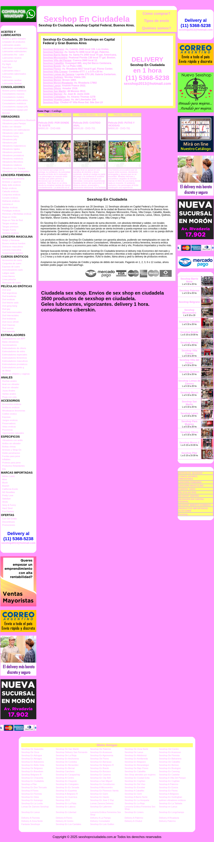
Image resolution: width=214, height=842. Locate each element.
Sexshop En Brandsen (32, 771)
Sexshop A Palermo (168, 784)
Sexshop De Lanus (134, 752)
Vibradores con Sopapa (13, 168)
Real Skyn (7, 67)
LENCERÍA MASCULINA (190, 485)
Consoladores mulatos (13, 97)
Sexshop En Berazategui (137, 765)
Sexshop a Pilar (29, 784)
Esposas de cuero (11, 266)
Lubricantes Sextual (12, 83)
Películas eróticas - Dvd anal (57, 115)
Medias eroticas (10, 207)
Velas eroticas (9, 426)
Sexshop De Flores (99, 758)
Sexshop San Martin (54, 91)
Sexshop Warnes (52, 94)
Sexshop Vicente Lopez (56, 99)
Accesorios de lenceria (13, 178)
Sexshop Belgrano (53, 49)
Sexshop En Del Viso (135, 784)
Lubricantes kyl (9, 61)
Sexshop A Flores (30, 790)
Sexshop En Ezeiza (168, 787)
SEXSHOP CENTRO (188, 496)
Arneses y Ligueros (11, 182)
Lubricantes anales (11, 45)
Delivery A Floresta (30, 818)
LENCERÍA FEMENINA (190, 482)
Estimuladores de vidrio (13, 351)
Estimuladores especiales (14, 354)
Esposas (6, 417)
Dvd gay (6, 309)
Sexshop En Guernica (66, 797)
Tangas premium (10, 226)
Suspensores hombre (12, 253)
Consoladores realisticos (14, 103)
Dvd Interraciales (10, 315)
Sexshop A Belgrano (169, 794)
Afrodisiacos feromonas (13, 410)
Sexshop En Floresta (31, 794)
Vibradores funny (10, 136)
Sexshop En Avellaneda (136, 758)
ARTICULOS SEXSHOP (190, 473)
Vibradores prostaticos (13, 155)
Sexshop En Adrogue (31, 755)
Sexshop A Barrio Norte (136, 797)
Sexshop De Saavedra (32, 749)
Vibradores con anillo (12, 440)
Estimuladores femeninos (14, 358)
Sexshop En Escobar (135, 787)
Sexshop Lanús (52, 85)
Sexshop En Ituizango (32, 800)
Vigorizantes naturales (13, 433)
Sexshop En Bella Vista (32, 765)
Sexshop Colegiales (54, 96)
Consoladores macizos (13, 94)
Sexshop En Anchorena (67, 758)
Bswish (5, 486)
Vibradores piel (9, 142)
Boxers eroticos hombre (13, 243)
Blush (5, 482)
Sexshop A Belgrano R (67, 794)
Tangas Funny (9, 230)
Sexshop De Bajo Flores (136, 768)
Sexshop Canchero (65, 771)
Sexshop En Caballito (135, 771)
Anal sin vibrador (10, 387)
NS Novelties (8, 492)
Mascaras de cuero (11, 282)
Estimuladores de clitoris (14, 348)
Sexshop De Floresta (169, 755)
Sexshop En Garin (99, 794)
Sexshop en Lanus (168, 806)
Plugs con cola (9, 397)
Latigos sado (8, 273)
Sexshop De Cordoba (66, 762)
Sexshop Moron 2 (189, 442)
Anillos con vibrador (11, 126)
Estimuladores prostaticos (14, 364)
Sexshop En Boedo (99, 768)
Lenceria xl (7, 204)
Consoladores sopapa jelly (15, 106)
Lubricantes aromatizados (14, 48)
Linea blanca (8, 276)
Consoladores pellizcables (15, 100)
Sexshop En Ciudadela (87, 19)
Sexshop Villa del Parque (57, 60)
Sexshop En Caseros (100, 774)
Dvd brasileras (9, 296)
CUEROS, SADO (186, 489)
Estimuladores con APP (13, 338)
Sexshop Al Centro (65, 778)
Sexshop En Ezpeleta (66, 790)
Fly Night (6, 64)
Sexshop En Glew (30, 797)
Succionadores (9, 345)
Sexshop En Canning (169, 771)
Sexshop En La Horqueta (137, 800)
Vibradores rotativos (12, 165)
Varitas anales (9, 394)
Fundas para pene (11, 456)
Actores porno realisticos (14, 90)
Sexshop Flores (52, 68)
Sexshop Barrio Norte (55, 54)
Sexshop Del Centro (169, 749)
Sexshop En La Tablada (170, 803)
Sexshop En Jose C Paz (102, 800)
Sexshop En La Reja (135, 803)
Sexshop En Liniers (134, 812)
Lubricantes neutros (12, 58)
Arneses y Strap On (11, 450)
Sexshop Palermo (53, 52)
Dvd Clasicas (8, 325)
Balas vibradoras (10, 342)
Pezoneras (7, 430)
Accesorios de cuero (12, 260)
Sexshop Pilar (51, 102)
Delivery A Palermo (134, 818)
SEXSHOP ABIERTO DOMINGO (194, 505)
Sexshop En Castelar (169, 774)
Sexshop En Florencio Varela (104, 790)
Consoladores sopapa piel (15, 110)
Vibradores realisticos (12, 158)
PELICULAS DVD (187, 492)
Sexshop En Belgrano (135, 762)
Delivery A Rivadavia (169, 818)
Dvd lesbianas (9, 318)
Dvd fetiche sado (10, 302)
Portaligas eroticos (11, 210)
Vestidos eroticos (10, 233)
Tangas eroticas (10, 223)
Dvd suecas (8, 328)
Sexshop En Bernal (65, 768)
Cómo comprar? (156, 14)
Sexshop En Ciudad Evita (137, 778)
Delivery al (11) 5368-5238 (18, 536)
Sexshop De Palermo (100, 749)
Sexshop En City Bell (100, 778)
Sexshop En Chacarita (32, 778)
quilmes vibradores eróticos (172, 800)
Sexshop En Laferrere (101, 806)
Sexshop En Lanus (30, 812)
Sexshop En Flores (168, 790)
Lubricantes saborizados (14, 74)
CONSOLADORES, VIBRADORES (188, 477)
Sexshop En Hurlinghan (170, 797)
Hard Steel (7, 508)
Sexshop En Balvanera (170, 758)
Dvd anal (6, 290)
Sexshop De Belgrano (32, 768)
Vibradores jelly (9, 139)
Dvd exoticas (8, 299)
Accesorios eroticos (11, 404)
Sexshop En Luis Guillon (102, 824)
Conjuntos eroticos (11, 194)
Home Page (43, 111)
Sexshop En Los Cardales (68, 824)
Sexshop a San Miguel (101, 781)
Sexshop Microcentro (55, 57)
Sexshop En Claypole (66, 781)
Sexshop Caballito (53, 63)
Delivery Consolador (100, 821)
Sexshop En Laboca (65, 806)
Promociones (8, 525)
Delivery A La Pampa (100, 818)
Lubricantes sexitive (12, 80)
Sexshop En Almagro (31, 758)
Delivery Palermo (167, 821)
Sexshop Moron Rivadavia (58, 82)
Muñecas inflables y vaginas (16, 374)
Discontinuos (8, 522)
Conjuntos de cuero (11, 263)
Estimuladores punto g (13, 367)
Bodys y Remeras (11, 240)
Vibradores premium (12, 152)
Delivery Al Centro (64, 821)
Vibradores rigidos (11, 149)
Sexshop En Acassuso (101, 752)
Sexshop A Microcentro (101, 787)
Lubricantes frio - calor (13, 54)
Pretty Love (7, 495)
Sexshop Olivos (52, 88)
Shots (5, 502)
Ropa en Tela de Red (12, 220)
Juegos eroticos (10, 420)
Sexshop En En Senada (67, 787)
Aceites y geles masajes (14, 38)
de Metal (6, 370)
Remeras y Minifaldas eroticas (17, 214)
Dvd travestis (8, 331)
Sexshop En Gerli (133, 794)
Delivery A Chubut (133, 821)
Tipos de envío (156, 21)
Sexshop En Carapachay (68, 774)
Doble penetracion (11, 453)
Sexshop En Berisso (169, 765)
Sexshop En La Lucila (32, 803)
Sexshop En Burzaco (100, 771)
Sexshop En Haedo (99, 797)
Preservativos (9, 423)
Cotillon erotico (9, 414)
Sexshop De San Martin (67, 749)
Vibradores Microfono (12, 162)
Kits (4, 469)
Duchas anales (9, 381)
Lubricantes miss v (11, 70)
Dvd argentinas (9, 293)
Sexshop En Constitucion (102, 784)
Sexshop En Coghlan (135, 781)
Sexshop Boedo (52, 66)
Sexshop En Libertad (66, 812)
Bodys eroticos (9, 188)
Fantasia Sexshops (30, 824)
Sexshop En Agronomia (101, 755)
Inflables (6, 459)
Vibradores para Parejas (14, 123)
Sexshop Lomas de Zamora (58, 74)
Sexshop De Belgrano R (102, 765)
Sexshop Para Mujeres (189, 423)
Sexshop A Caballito (134, 790)
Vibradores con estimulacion (16, 130)
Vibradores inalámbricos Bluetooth (19, 120)
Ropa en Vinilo (9, 217)
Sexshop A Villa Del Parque (172, 778)
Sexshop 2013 (63, 800)
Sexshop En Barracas (100, 762)
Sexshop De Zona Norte (136, 749)
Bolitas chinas (9, 446)
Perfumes (7, 77)
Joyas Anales (8, 390)
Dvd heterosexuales (12, 312)
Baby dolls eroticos (11, 185)
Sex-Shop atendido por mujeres (140, 774)
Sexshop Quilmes (53, 77)
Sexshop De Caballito (169, 762)
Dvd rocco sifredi (10, 322)
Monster (6, 113)
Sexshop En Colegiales (67, 784)
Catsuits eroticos (10, 191)
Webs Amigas (107, 745)
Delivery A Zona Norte (32, 821)
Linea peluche (9, 279)
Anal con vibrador (10, 384)
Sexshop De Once (30, 752)
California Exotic (10, 489)
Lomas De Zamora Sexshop (35, 806)
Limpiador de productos (13, 42)
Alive (4, 479)
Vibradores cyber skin (12, 133)
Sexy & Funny (9, 505)
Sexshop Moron (52, 80)
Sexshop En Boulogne (170, 768)
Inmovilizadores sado (12, 270)
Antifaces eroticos (11, 407)
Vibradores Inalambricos (14, 146)
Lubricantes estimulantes (14, 51)
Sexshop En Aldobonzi (136, 755)
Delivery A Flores (64, 818)
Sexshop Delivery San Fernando (71, 752)
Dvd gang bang (9, 306)
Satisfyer (6, 498)
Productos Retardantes (13, 466)
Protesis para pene (11, 462)
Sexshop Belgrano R (31, 774)
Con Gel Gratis (9, 518)
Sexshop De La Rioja (66, 755)
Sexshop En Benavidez (67, 765)
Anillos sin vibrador (11, 443)
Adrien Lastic (8, 476)
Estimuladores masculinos (15, 361)
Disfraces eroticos (11, 201)
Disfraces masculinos (12, 246)
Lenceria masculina (11, 250)
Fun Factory (8, 511)
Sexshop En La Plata (66, 803)
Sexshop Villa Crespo (55, 71)
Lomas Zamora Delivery (102, 803)
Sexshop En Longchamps (171, 812)
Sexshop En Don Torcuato (34, 787)
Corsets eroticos (10, 198)
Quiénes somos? (156, 28)
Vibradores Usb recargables (15, 171)
